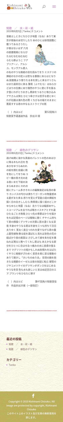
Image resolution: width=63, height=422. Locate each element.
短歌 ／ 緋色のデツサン (22, 150)
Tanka (26, 31)
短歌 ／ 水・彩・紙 (19, 28)
